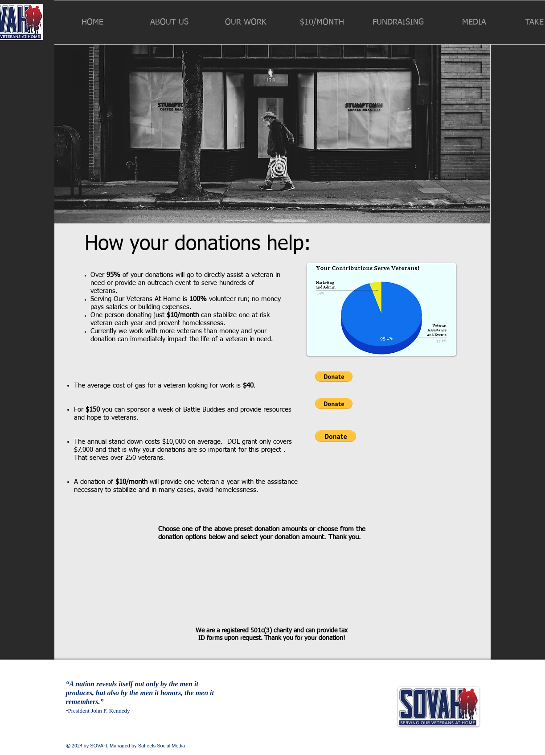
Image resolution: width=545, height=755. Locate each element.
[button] (169, 22)
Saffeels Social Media (161, 745)
